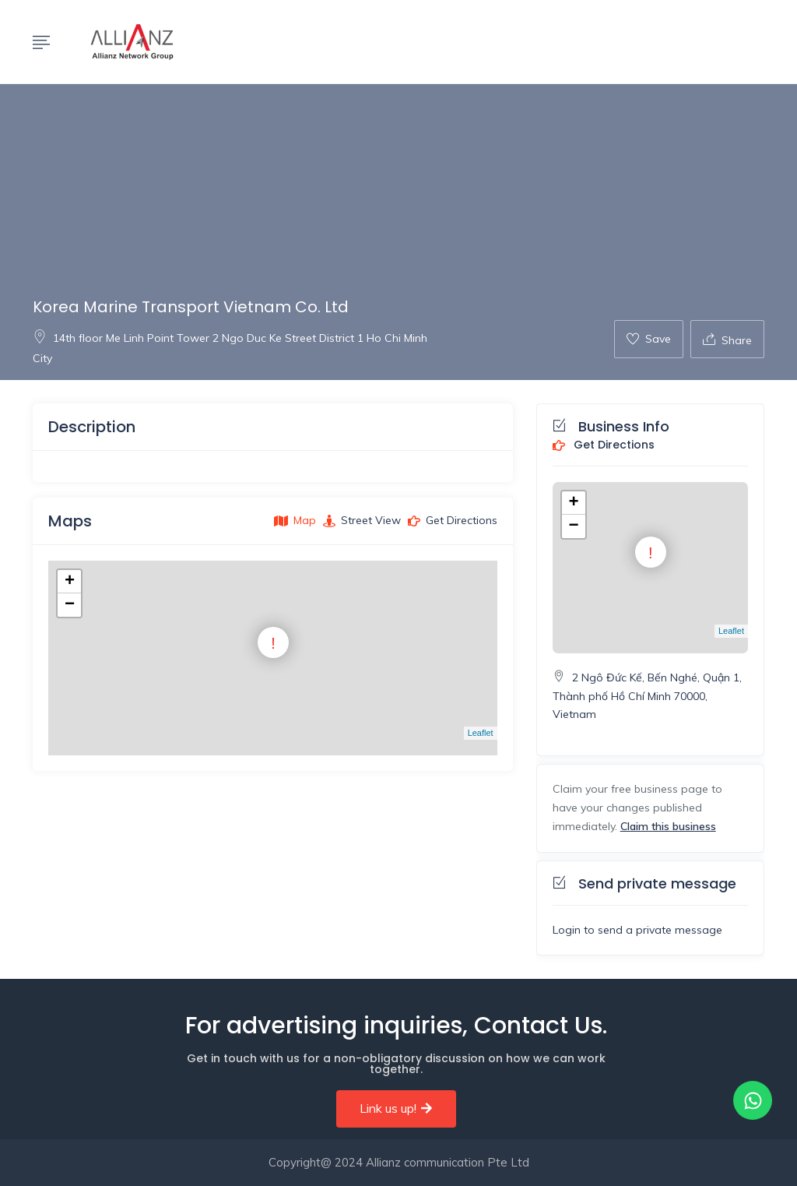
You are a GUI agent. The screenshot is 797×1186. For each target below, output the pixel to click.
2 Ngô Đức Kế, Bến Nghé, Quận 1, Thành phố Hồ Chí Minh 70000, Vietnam (647, 696)
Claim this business (668, 826)
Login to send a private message (637, 930)
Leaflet (480, 732)
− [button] (70, 605)
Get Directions (604, 445)
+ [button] (70, 581)
